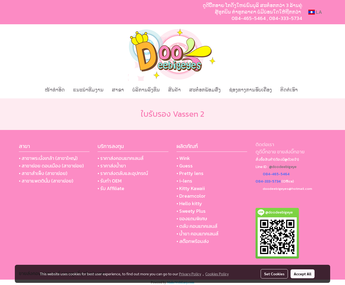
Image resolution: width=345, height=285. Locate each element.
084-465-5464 (249, 18)
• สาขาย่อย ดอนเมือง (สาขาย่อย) (51, 165)
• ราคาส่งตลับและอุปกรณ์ (123, 173)
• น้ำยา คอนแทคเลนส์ (197, 233)
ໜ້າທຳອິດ (55, 89)
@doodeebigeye (282, 167)
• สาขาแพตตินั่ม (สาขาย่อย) (46, 180)
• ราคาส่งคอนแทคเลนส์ (120, 158)
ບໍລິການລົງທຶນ (146, 89)
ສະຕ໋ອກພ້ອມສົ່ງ (205, 89)
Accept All (302, 273)
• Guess (185, 165)
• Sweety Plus (191, 211)
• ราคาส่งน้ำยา (112, 165)
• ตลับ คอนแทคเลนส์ (197, 226)
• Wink (183, 158)
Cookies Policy (217, 273)
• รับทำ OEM (110, 180)
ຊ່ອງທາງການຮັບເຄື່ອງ (250, 89)
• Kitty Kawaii (191, 188)
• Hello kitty (189, 203)
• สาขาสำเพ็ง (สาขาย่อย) (43, 173)
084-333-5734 (285, 18)
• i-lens (184, 180)
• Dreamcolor (191, 196)
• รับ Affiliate (111, 188)
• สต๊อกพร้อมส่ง (193, 241)
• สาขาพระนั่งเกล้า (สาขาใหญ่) (48, 158)
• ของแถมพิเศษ (192, 218)
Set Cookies (274, 273)
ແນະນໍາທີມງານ (88, 89)
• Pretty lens (190, 173)
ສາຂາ (118, 89)
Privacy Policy (190, 273)
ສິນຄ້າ (174, 89)
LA (315, 12)
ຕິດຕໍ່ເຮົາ (289, 89)
